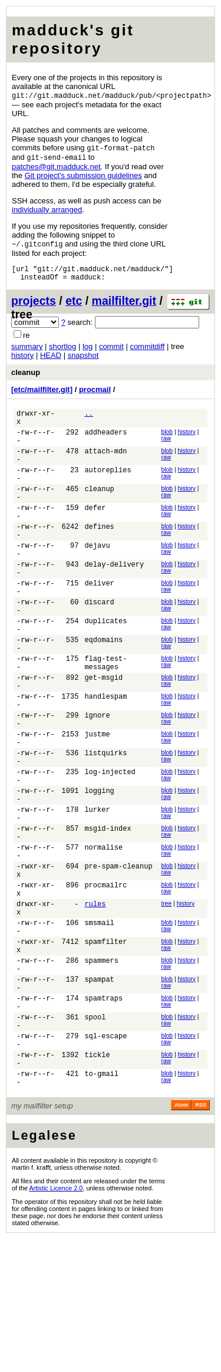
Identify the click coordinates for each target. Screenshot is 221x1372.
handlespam (105, 757)
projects (33, 306)
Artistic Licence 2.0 (56, 1321)
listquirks (105, 824)
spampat (99, 1093)
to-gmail (101, 1205)
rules (94, 1003)
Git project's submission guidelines (83, 177)
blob (167, 441)
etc (73, 306)
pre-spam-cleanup (118, 958)
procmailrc (105, 981)
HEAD (50, 361)
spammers (101, 1070)
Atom (181, 1238)
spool (94, 1138)
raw (166, 448)
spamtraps (103, 1115)
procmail (95, 395)
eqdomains (103, 690)
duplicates (105, 667)
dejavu (97, 578)
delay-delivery (114, 600)
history (22, 361)
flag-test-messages (105, 717)
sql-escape (105, 1160)
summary (26, 352)
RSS (200, 1238)
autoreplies (107, 488)
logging (99, 869)
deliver (99, 622)
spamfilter (105, 1048)
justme (97, 802)
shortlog (62, 352)
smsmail (99, 1026)
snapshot (83, 361)
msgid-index (107, 914)
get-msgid (103, 734)
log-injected (109, 846)
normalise (103, 936)
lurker (97, 891)
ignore (97, 779)
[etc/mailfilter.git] (41, 395)
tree (166, 1001)
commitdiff (147, 352)
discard (99, 645)
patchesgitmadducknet (56, 168)
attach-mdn (105, 465)
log (88, 352)
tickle (97, 1182)
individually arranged (47, 211)
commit (111, 352)
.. (88, 421)
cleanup (25, 378)
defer (94, 533)
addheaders (105, 443)
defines (99, 555)
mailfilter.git (124, 306)
